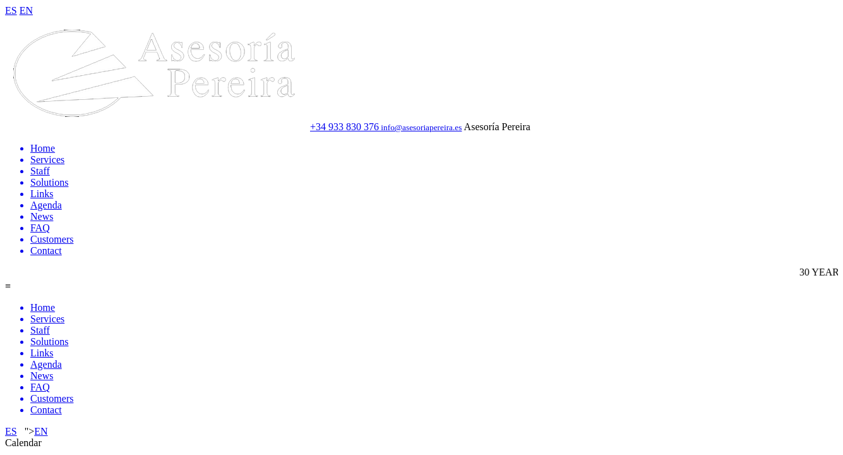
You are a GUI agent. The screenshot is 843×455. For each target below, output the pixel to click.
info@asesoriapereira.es (420, 127)
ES (11, 10)
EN (26, 10)
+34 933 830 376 (344, 126)
